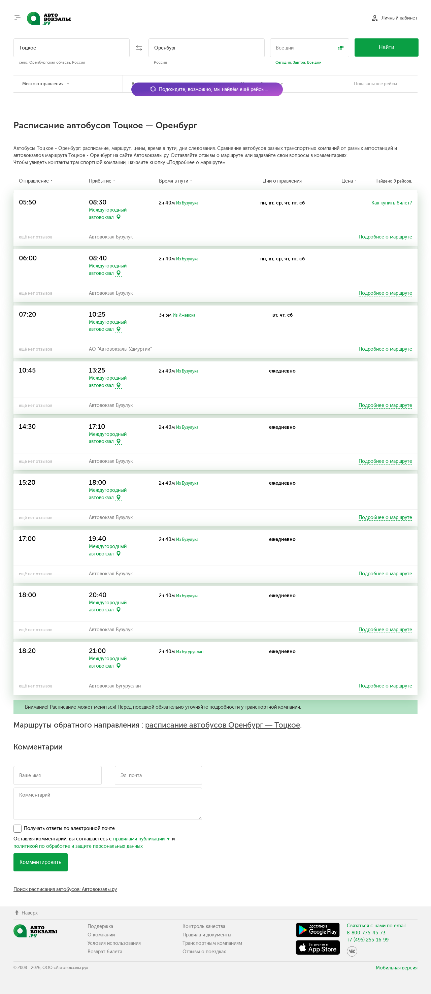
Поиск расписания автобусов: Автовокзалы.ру (65, 889)
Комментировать (41, 862)
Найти (386, 47)
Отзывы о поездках (204, 952)
